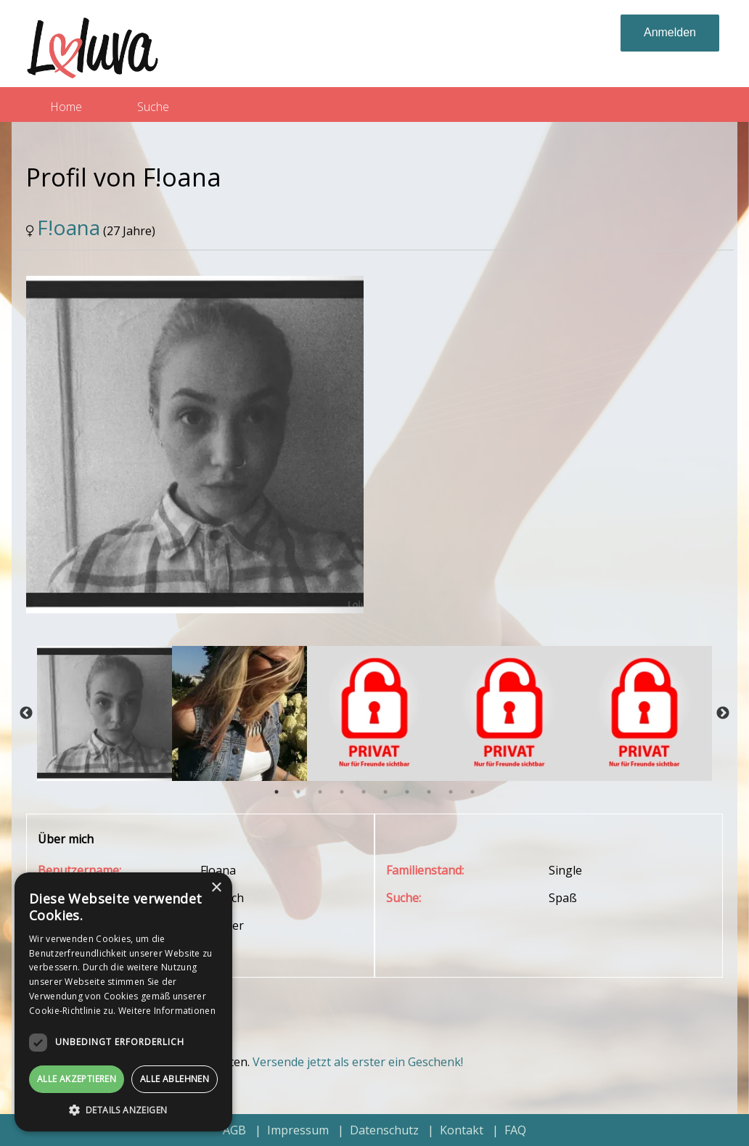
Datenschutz (384, 1130)
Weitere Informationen (167, 1010)
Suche (153, 107)
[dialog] (123, 1001)
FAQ (515, 1130)
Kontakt (461, 1130)
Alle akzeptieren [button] (76, 1079)
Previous (26, 713)
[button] (123, 1109)
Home (66, 107)
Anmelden (670, 32)
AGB (234, 1130)
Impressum (298, 1130)
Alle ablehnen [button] (174, 1079)
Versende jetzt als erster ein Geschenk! (358, 1062)
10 (472, 792)
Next (723, 713)
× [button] (215, 888)
